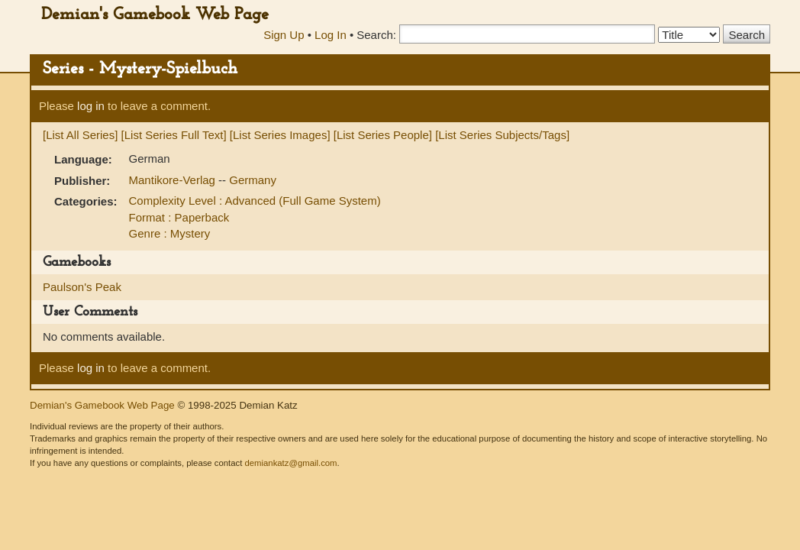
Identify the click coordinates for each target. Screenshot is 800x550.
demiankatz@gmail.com (290, 462)
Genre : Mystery (170, 233)
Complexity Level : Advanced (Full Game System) (255, 200)
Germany (252, 179)
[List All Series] (80, 134)
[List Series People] (383, 134)
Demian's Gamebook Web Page (155, 15)
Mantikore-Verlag (174, 179)
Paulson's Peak (82, 286)
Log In (331, 34)
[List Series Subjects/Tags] (502, 134)
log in (91, 105)
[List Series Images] (280, 134)
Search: (376, 34)
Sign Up (283, 34)
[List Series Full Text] (174, 134)
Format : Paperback (179, 217)
